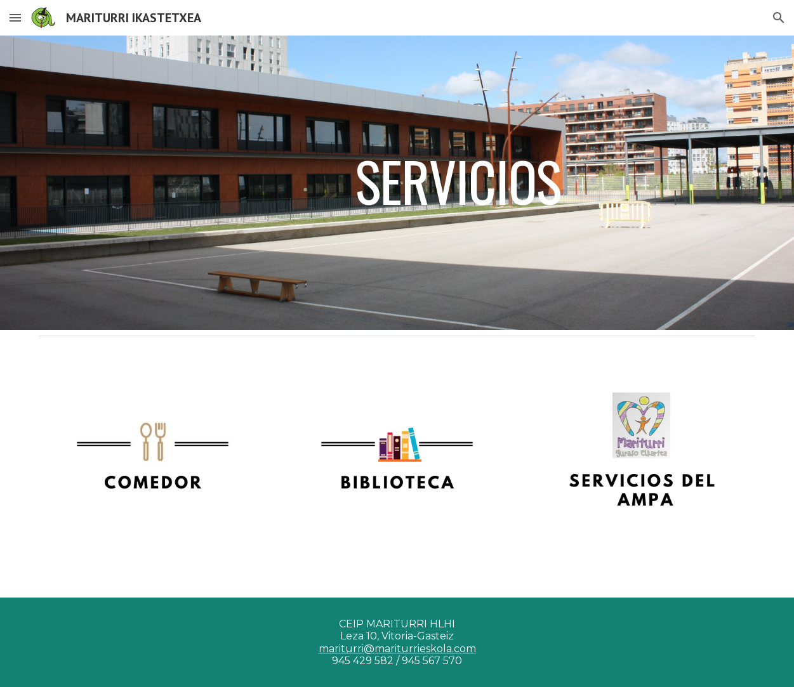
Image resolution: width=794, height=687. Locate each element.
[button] (15, 17)
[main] (458, 182)
